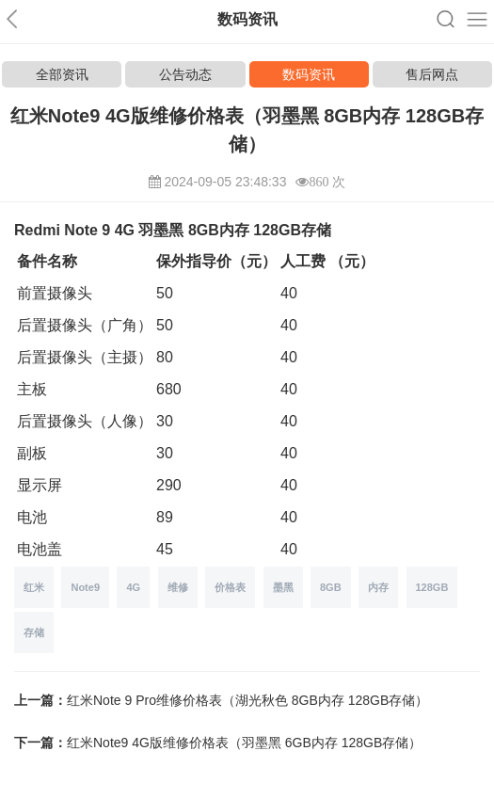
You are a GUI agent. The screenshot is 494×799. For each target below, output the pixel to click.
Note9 (85, 587)
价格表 (230, 587)
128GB (432, 587)
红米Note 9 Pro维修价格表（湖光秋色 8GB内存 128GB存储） (247, 700)
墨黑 (283, 587)
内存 (378, 587)
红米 (34, 587)
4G (133, 587)
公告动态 (185, 74)
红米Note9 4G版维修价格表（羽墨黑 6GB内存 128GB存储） (244, 742)
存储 (34, 632)
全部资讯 (62, 74)
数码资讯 (308, 74)
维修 (177, 587)
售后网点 (432, 74)
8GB (331, 587)
